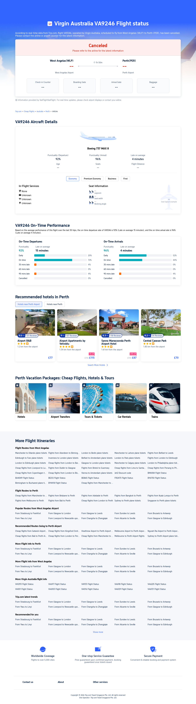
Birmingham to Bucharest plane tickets (31, 483)
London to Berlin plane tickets (94, 453)
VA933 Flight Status (90, 584)
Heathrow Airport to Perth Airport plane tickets (97, 531)
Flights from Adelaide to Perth (94, 495)
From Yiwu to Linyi (23, 518)
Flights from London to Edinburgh (163, 458)
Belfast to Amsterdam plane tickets (96, 458)
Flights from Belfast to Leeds (160, 453)
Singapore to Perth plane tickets (162, 500)
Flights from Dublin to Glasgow (61, 468)
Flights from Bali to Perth (59, 500)
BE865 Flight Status (90, 478)
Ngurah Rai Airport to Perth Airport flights (164, 531)
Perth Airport (128, 72)
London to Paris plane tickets (127, 458)
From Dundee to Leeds (125, 513)
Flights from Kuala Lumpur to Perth (163, 495)
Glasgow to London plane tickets (95, 463)
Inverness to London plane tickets (63, 458)
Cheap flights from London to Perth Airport (64, 536)
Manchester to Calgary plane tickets (130, 463)
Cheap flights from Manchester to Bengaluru (97, 483)
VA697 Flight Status (57, 584)
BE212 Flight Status (56, 478)
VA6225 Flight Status (157, 584)
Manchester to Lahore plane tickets (130, 453)
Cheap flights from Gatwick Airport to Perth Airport (31, 531)
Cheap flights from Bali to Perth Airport (31, 536)
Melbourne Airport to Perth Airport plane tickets (131, 531)
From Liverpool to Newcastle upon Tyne (64, 518)
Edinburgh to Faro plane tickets (29, 458)
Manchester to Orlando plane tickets (31, 453)
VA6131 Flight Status (157, 589)
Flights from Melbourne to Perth (29, 500)
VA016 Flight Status (90, 589)
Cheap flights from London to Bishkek (64, 473)
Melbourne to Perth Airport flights (129, 536)
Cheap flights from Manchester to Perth (31, 495)
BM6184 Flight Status (157, 473)
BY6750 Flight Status (157, 478)
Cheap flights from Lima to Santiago (130, 468)
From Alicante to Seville (125, 518)
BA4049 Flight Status (24, 478)
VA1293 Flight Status (24, 584)
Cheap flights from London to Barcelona (64, 463)
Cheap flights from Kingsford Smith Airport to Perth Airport (64, 531)
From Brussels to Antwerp (159, 513)
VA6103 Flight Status (57, 589)
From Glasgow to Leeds (91, 513)
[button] (172, 4)
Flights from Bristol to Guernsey (95, 468)
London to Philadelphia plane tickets (164, 463)
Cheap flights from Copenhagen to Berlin (31, 473)
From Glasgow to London (59, 513)
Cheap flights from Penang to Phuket (164, 468)
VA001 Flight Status (24, 589)
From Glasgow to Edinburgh (160, 518)
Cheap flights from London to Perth (97, 500)
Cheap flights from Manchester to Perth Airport (97, 536)
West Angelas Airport (64, 72)
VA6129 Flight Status (124, 589)
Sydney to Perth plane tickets (128, 500)
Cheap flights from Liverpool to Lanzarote (31, 468)
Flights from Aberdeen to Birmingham (64, 453)
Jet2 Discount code (123, 473)
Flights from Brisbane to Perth (61, 495)
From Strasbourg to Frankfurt (28, 513)
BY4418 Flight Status (57, 483)
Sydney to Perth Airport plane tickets (164, 536)
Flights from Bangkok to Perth (128, 495)
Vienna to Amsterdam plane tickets (96, 473)
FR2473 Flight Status (124, 478)
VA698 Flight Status (123, 584)
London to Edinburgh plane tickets (30, 463)
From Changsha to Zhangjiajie (94, 518)
